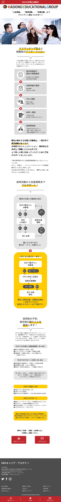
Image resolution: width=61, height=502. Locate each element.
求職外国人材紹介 (6, 488)
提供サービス (46, 486)
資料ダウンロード (19, 439)
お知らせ (24, 488)
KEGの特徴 (4, 486)
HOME (30, 499)
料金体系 (45, 488)
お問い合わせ (42, 439)
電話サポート (46, 491)
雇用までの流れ (26, 486)
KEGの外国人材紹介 (30, 2)
